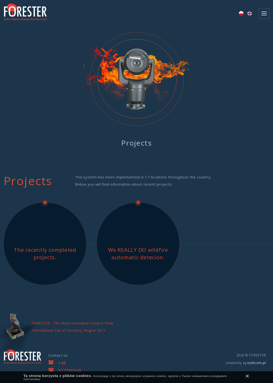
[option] (136, 91)
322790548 (69, 370)
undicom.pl (256, 362)
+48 (62, 363)
